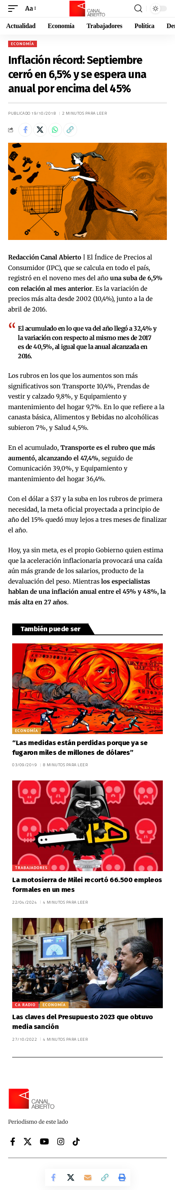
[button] (15, 8)
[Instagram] (61, 1142)
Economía (22, 43)
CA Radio (25, 1004)
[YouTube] (44, 1142)
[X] (28, 1142)
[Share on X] (40, 130)
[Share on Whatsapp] (55, 130)
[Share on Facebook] (25, 130)
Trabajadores (31, 867)
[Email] (87, 1177)
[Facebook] (12, 1142)
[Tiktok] (76, 1142)
